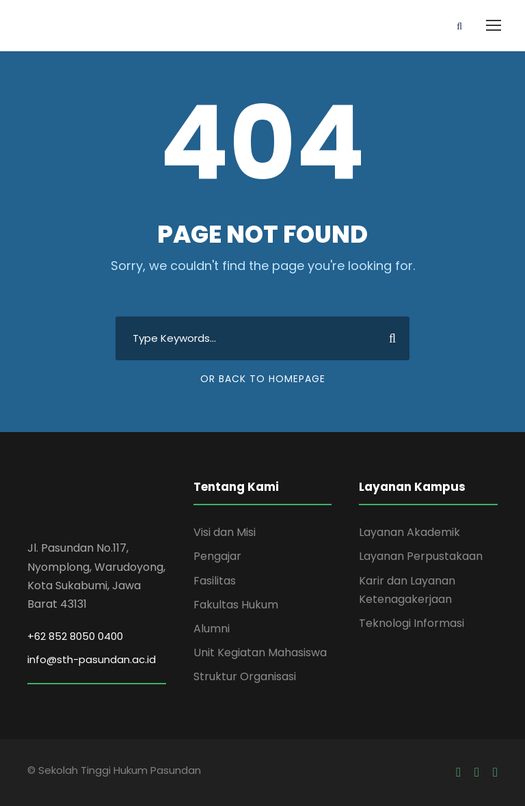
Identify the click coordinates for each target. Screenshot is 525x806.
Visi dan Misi (224, 532)
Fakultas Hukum (235, 605)
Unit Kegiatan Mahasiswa (260, 652)
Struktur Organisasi (244, 676)
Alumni (211, 628)
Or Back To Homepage (262, 379)
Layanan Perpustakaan (421, 556)
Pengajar (217, 556)
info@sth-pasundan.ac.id (91, 659)
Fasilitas (214, 581)
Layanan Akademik (409, 532)
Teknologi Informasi (411, 623)
